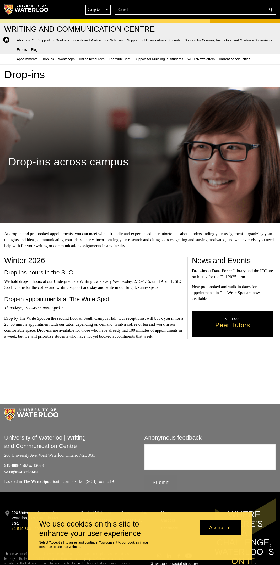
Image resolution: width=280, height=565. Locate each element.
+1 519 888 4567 (26, 529)
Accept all (220, 527)
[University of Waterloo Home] (26, 9)
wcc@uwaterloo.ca (21, 471)
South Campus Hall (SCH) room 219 (83, 481)
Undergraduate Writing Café (77, 281)
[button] (232, 9)
